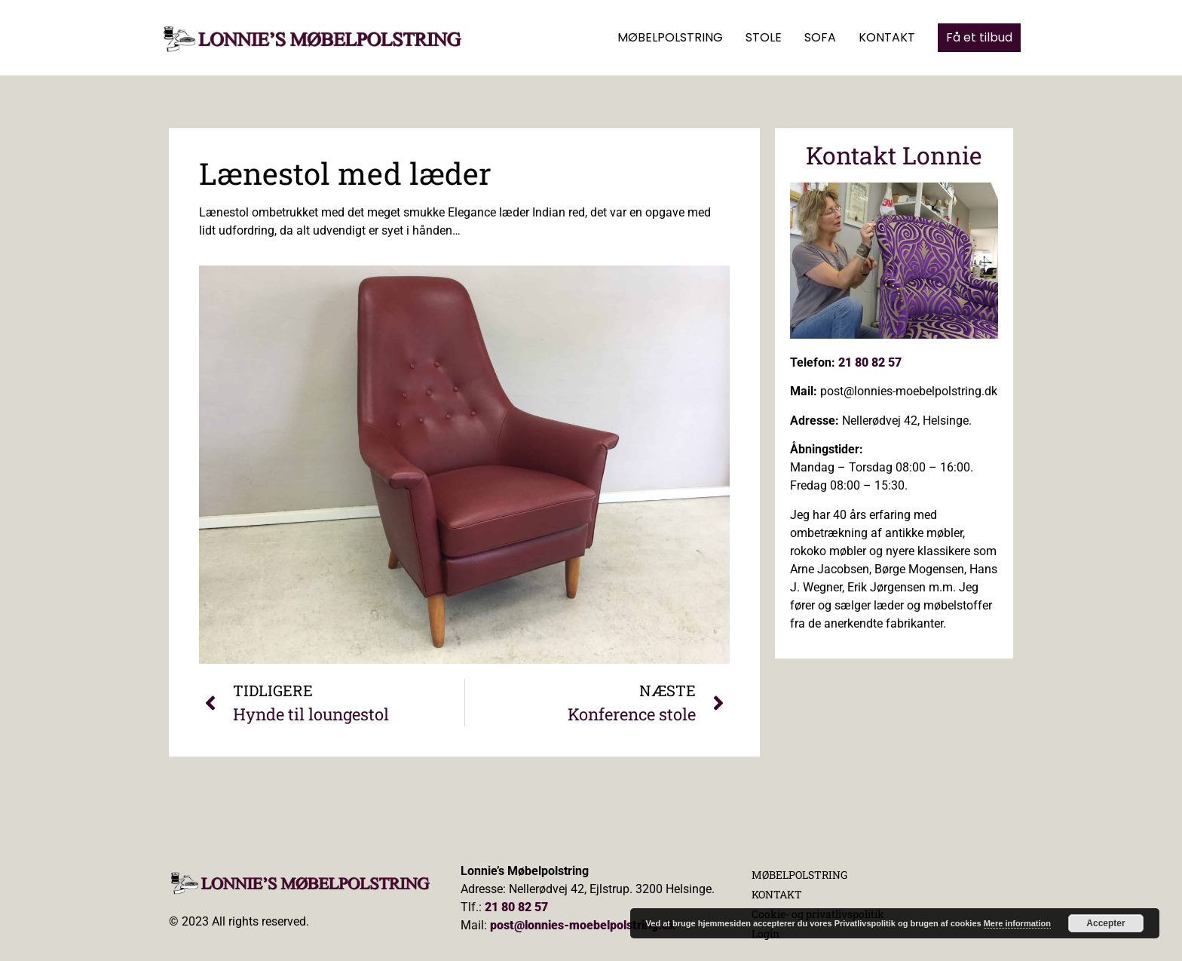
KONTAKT (887, 37)
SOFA (820, 37)
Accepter (1105, 923)
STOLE (764, 37)
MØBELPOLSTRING (670, 37)
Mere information (1017, 923)
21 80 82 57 (870, 362)
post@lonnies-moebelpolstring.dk (582, 925)
